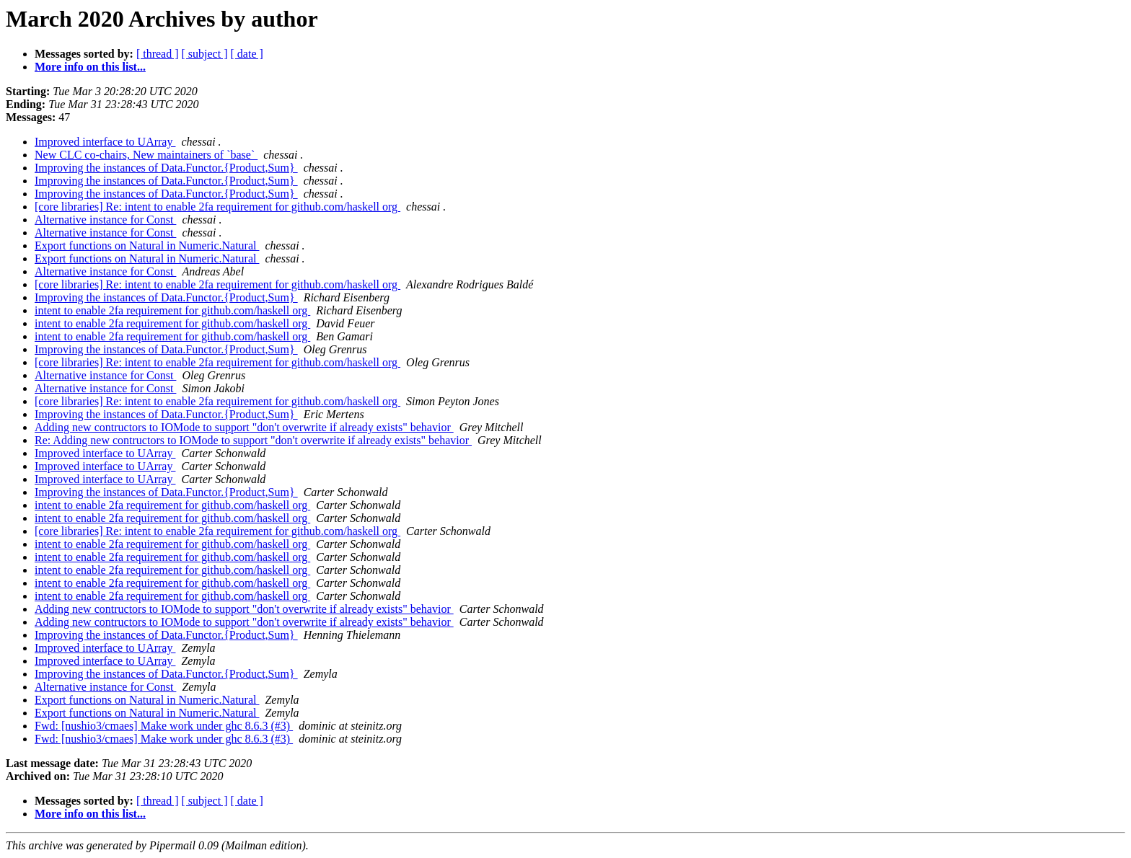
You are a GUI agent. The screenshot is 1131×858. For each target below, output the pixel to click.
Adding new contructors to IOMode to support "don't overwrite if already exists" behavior (244, 427)
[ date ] (247, 54)
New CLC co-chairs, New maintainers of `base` (146, 155)
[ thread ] (157, 54)
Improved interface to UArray (105, 142)
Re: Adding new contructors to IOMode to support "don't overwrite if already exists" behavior (253, 440)
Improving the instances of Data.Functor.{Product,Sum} (166, 168)
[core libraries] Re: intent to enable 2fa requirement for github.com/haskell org (217, 206)
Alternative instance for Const (105, 219)
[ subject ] (205, 54)
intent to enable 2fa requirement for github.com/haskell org (172, 310)
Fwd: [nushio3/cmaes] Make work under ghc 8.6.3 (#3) (164, 726)
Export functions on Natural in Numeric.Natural (147, 245)
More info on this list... (90, 67)
